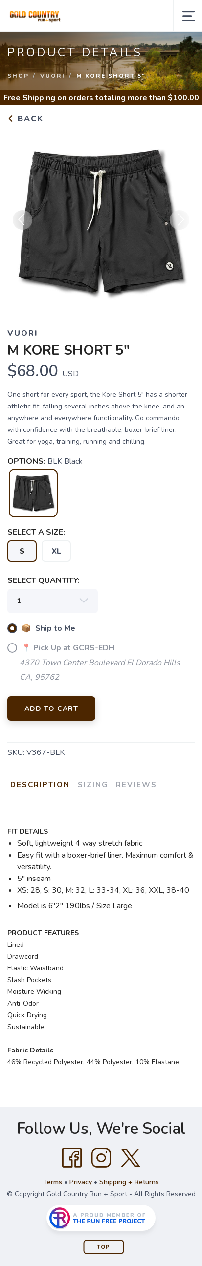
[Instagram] (101, 1158)
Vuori (52, 76)
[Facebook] (72, 1158)
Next (179, 220)
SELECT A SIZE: (36, 532)
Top (103, 1247)
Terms (52, 1182)
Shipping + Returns (129, 1182)
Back (25, 118)
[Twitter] (130, 1158)
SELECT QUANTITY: (43, 580)
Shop (18, 76)
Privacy (80, 1182)
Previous (22, 220)
